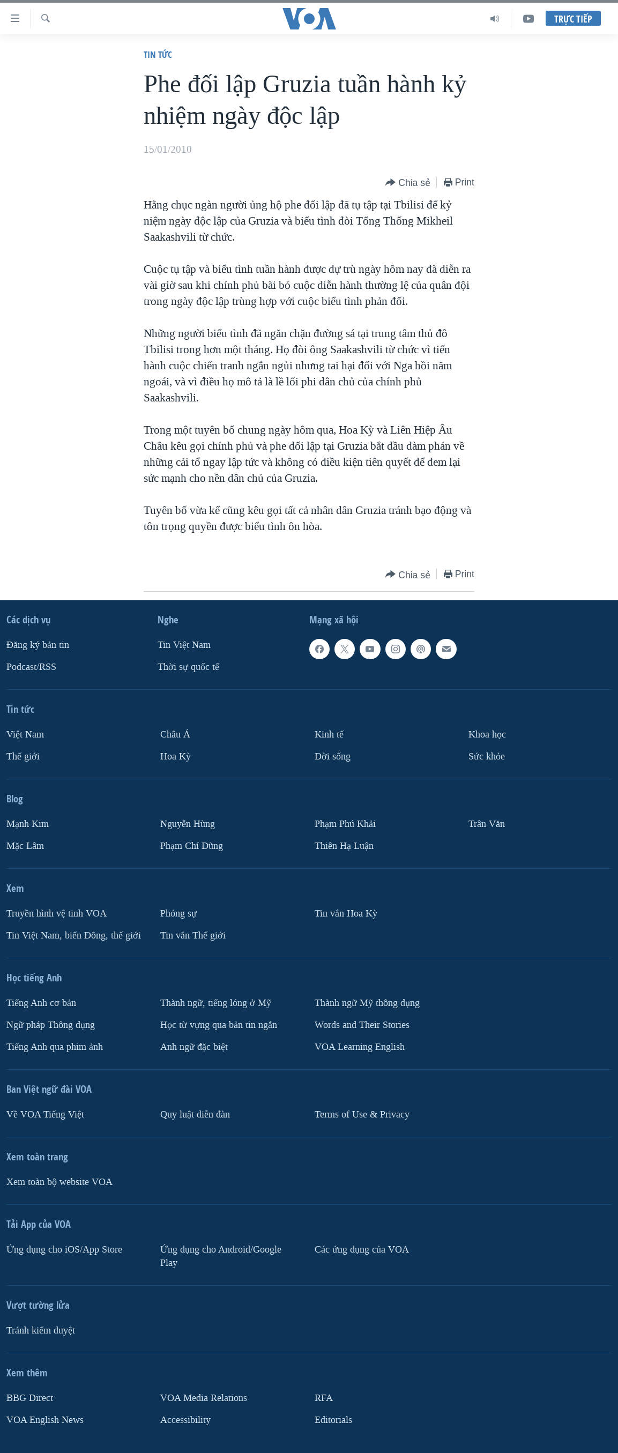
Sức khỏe (486, 756)
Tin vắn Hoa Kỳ (346, 913)
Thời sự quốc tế (188, 667)
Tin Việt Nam (184, 645)
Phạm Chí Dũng (191, 846)
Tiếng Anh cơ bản (41, 1003)
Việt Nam (25, 734)
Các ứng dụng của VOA (362, 1249)
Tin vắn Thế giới (193, 935)
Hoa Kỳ (175, 756)
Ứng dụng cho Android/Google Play (220, 1256)
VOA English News (45, 1420)
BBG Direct (29, 1398)
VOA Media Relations (203, 1398)
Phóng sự (178, 913)
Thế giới (23, 756)
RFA (324, 1398)
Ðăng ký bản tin (37, 645)
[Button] (407, 183)
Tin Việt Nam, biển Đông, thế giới (73, 935)
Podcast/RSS (31, 667)
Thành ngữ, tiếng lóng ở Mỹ (215, 1003)
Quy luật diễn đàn (195, 1114)
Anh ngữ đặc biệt (194, 1047)
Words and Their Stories (362, 1025)
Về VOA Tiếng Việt (45, 1114)
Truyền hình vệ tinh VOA (56, 913)
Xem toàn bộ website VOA (59, 1182)
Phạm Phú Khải (345, 824)
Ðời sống (333, 756)
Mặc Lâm (25, 846)
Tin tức (158, 54)
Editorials (333, 1420)
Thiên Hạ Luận (344, 846)
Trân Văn (486, 824)
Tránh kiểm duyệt (40, 1330)
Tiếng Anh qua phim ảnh (54, 1047)
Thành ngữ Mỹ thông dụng (367, 1003)
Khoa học (487, 734)
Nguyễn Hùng (187, 824)
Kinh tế (329, 734)
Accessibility (185, 1420)
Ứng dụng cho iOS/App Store (64, 1249)
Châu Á (175, 734)
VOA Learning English (360, 1047)
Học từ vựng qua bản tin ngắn (218, 1025)
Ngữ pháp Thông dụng (50, 1025)
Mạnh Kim (27, 824)
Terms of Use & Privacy (362, 1114)
